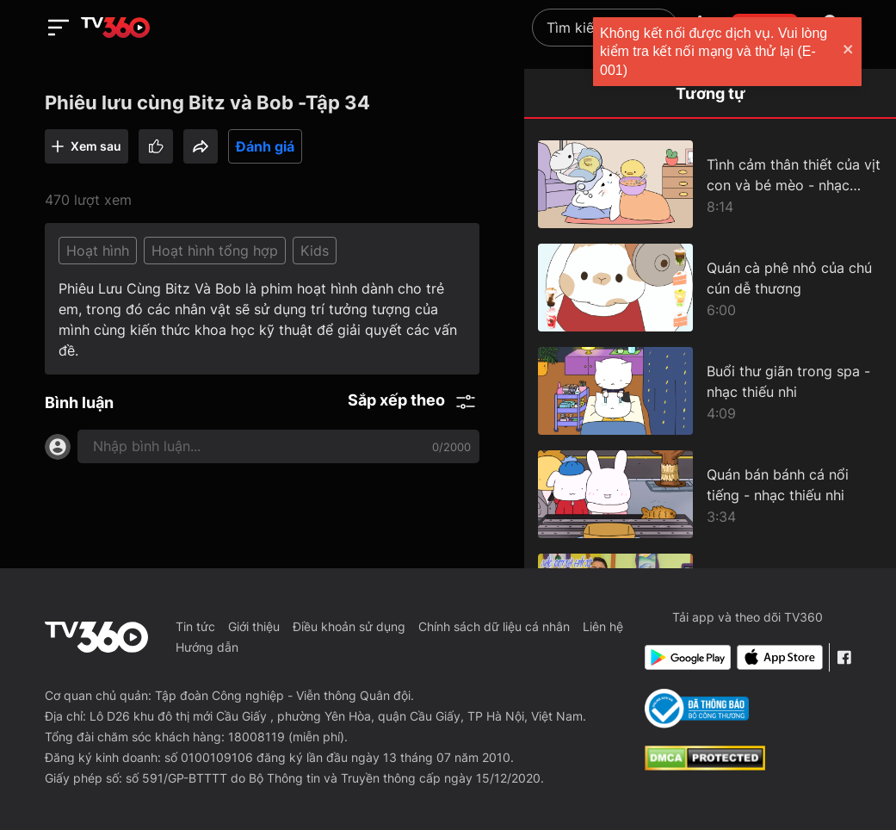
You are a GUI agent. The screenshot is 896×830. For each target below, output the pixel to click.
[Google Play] (687, 657)
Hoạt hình (97, 250)
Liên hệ (603, 626)
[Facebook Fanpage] (844, 657)
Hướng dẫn (207, 647)
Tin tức (195, 626)
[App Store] (779, 657)
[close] (866, 51)
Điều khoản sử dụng (349, 626)
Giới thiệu (254, 626)
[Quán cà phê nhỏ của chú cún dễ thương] (710, 287)
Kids (314, 250)
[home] (115, 27)
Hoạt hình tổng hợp (214, 250)
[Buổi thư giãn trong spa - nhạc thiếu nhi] (710, 391)
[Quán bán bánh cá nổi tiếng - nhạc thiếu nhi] (710, 494)
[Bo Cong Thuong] (697, 708)
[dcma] (705, 765)
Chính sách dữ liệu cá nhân (494, 626)
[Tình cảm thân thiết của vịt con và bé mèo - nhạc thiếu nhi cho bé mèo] (710, 184)
